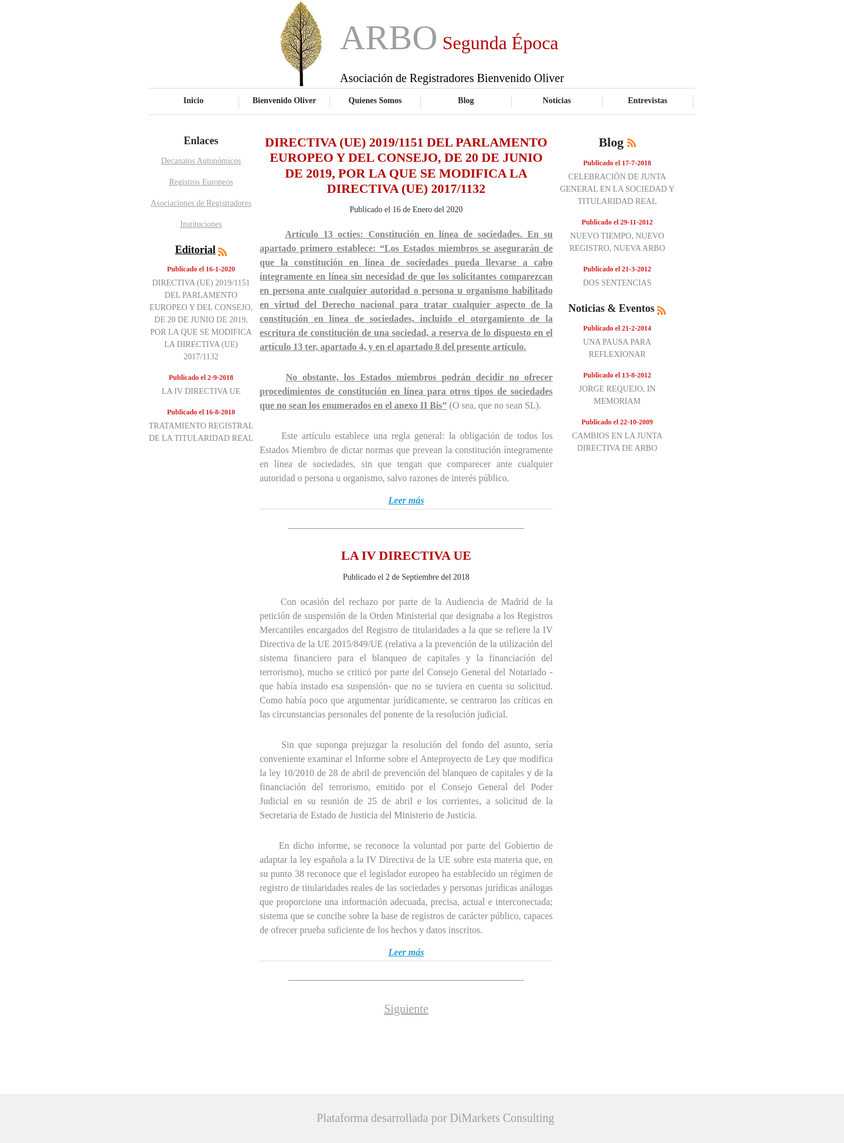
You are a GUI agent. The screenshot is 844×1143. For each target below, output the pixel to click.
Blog (466, 100)
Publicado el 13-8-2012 (617, 375)
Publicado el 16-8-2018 (201, 412)
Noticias (557, 100)
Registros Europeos (201, 182)
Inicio (193, 100)
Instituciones (201, 224)
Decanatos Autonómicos (201, 161)
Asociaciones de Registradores (201, 203)
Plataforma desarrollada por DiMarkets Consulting (435, 1117)
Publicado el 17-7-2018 (617, 163)
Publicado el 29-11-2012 (616, 222)
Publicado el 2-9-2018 (201, 377)
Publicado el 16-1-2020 (201, 269)
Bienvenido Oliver (284, 100)
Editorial (195, 250)
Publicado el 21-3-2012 (617, 269)
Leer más (406, 500)
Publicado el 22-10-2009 (617, 422)
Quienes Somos (375, 100)
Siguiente (406, 1008)
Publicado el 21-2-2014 (617, 328)
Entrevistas (648, 100)
